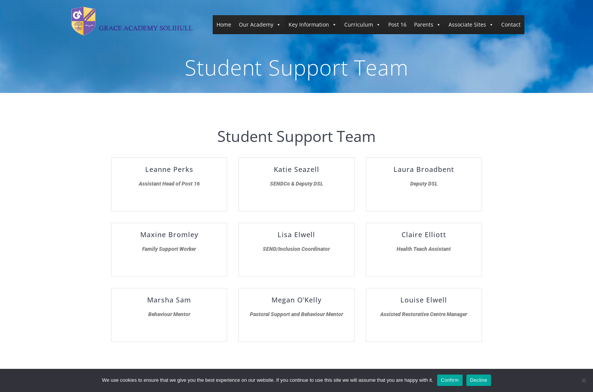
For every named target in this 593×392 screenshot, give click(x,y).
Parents (427, 24)
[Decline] (583, 380)
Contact (511, 24)
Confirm (450, 380)
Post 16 (397, 24)
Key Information (313, 24)
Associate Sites (471, 24)
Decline (478, 380)
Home (223, 24)
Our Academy (260, 24)
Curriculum (362, 24)
